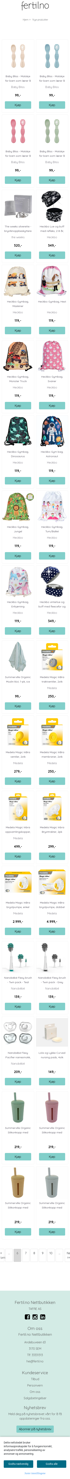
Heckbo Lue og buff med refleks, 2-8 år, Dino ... (52, 231)
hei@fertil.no (35, 1361)
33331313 (37, 1355)
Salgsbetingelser (35, 1398)
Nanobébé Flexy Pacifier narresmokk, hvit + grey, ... (18, 1057)
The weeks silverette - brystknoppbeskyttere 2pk (18, 231)
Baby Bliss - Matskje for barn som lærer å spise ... (18, 81)
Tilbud (35, 1379)
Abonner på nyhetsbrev (35, 1429)
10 (50, 1253)
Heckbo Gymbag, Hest (52, 301)
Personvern (35, 1385)
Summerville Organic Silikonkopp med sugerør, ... (18, 1132)
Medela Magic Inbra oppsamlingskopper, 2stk (18, 832)
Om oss (35, 1392)
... (9, 1253)
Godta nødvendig (18, 1463)
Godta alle (51, 1463)
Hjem (26, 19)
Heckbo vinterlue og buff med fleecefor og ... (52, 606)
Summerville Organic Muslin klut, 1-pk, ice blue (18, 681)
